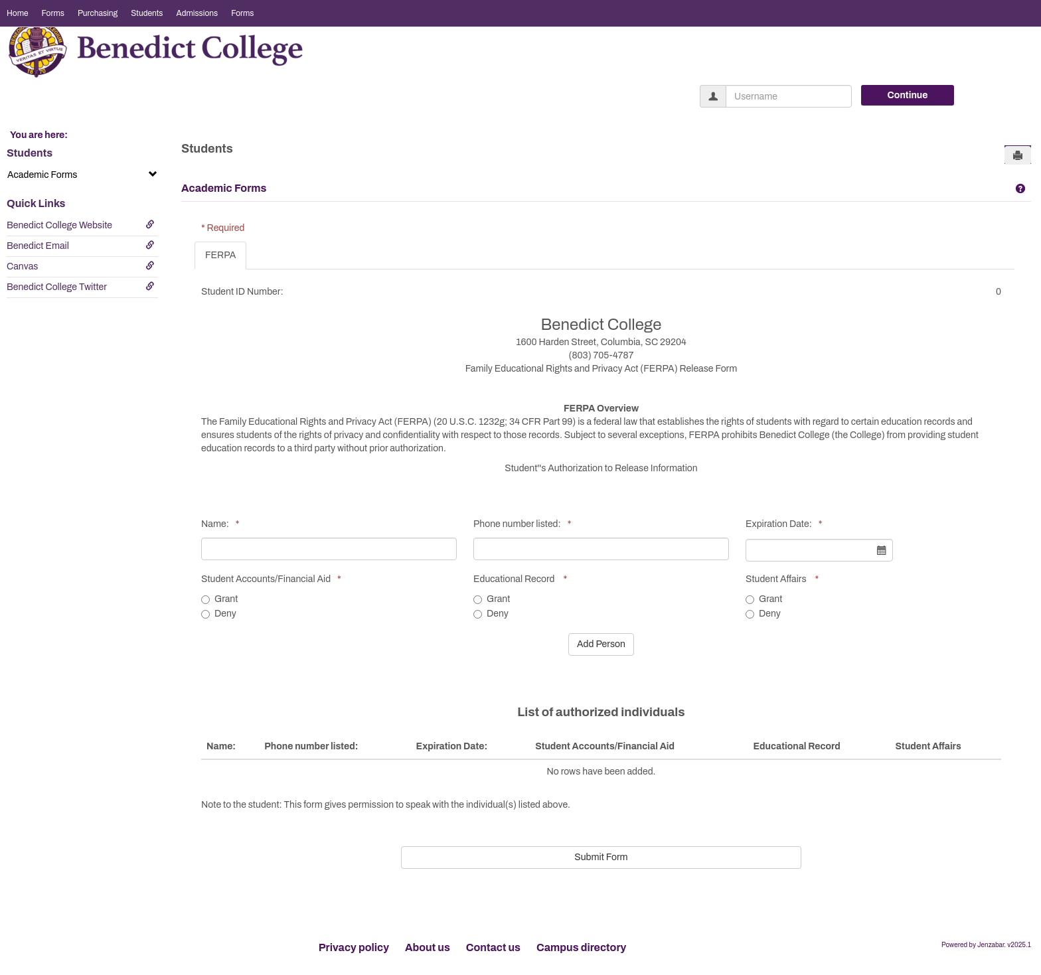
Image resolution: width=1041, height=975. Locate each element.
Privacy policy (354, 947)
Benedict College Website (81, 225)
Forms (53, 13)
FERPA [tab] (220, 255)
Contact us (493, 947)
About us (427, 947)
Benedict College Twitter (81, 286)
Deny (218, 614)
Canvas (81, 266)
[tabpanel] (604, 570)
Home (18, 13)
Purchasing (98, 13)
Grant (219, 599)
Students (147, 13)
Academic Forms (82, 174)
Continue (908, 95)
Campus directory (581, 947)
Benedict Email (81, 245)
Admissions (197, 13)
